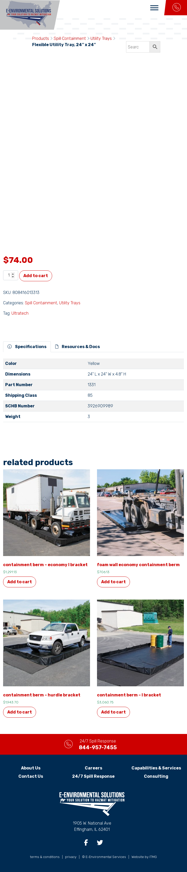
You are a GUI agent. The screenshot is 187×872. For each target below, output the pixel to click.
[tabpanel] (93, 392)
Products (40, 38)
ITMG (153, 857)
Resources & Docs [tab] (77, 346)
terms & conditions (45, 857)
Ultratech (20, 313)
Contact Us (30, 776)
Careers (93, 768)
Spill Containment (70, 38)
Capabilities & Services (156, 768)
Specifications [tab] (27, 346)
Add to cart (35, 275)
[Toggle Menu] (154, 7)
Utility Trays (101, 38)
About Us (30, 768)
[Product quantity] (10, 275)
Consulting (156, 776)
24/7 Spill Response (93, 776)
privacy (71, 857)
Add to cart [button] (19, 581)
